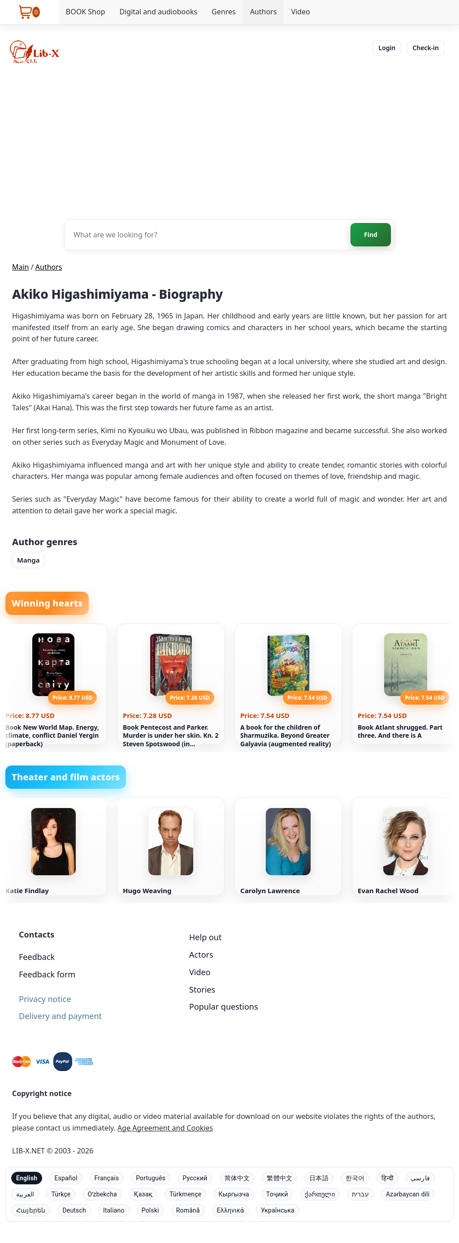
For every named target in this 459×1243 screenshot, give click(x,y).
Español (65, 1178)
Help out (205, 937)
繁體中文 (279, 1178)
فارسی (420, 1178)
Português (150, 1178)
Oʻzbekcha (102, 1194)
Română (188, 1210)
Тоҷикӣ (277, 1194)
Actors (201, 954)
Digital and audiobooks (158, 12)
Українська (277, 1210)
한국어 (355, 1178)
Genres (224, 12)
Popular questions (223, 1006)
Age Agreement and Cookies (165, 1128)
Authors (263, 12)
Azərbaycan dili (407, 1194)
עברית (360, 1194)
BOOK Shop (85, 12)
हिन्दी (387, 1178)
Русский (194, 1178)
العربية (25, 1194)
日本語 (319, 1178)
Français (107, 1178)
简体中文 (237, 1178)
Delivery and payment (60, 1016)
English (26, 1178)
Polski (150, 1210)
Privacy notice (45, 999)
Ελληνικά (230, 1210)
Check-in (425, 47)
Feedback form (47, 974)
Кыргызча (233, 1194)
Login (386, 47)
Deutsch (74, 1210)
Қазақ (143, 1194)
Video (300, 12)
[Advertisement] (229, 140)
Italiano (114, 1210)
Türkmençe (185, 1194)
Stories (202, 989)
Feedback (37, 956)
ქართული (319, 1194)
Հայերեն (30, 1210)
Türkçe (60, 1194)
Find (370, 234)
